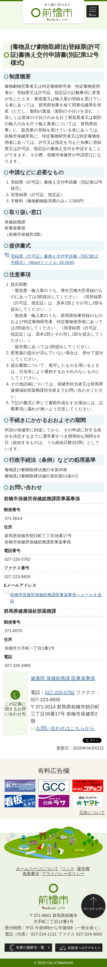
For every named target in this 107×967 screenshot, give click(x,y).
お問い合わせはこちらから (65, 728)
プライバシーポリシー (63, 873)
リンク (67, 868)
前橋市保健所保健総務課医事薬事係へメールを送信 (56, 597)
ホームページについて (37, 868)
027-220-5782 (60, 692)
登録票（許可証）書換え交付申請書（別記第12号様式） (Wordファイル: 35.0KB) (54, 259)
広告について (92, 812)
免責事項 (31, 873)
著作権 (83, 868)
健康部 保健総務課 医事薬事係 (63, 678)
